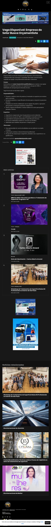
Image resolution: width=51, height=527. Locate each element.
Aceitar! (47, 523)
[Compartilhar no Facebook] (47, 41)
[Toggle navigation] (48, 2)
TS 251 (12, 195)
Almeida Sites (12, 510)
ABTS (24, 195)
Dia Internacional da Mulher (13, 493)
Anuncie (3, 512)
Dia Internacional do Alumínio (14, 428)
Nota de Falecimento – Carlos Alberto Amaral (26, 259)
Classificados (5, 37)
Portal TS (31, 37)
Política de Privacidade (6, 513)
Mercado (13, 256)
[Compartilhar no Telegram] (44, 41)
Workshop (17, 286)
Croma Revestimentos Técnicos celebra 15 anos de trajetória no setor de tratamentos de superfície (25, 460)
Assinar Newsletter (6, 513)
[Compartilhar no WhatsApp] (38, 41)
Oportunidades (12, 37)
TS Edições (17, 226)
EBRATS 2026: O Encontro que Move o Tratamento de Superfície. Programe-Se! (29, 198)
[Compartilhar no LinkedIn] (41, 41)
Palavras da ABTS (18, 195)
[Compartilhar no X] (35, 41)
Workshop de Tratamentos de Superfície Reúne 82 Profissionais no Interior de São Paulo (28, 289)
